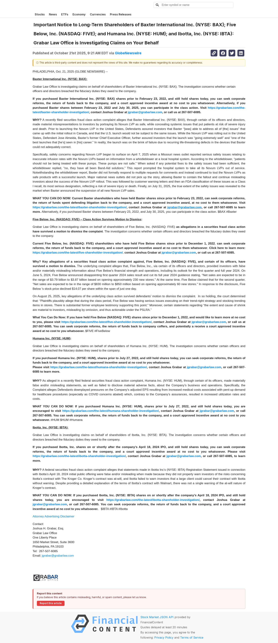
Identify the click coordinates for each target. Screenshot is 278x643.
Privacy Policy (163, 637)
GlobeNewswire (128, 53)
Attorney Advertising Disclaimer (53, 516)
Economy (79, 14)
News (53, 14)
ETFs (64, 14)
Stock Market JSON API (157, 617)
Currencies (98, 14)
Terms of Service (191, 637)
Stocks (40, 14)
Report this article (51, 603)
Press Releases (120, 14)
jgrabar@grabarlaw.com (58, 555)
